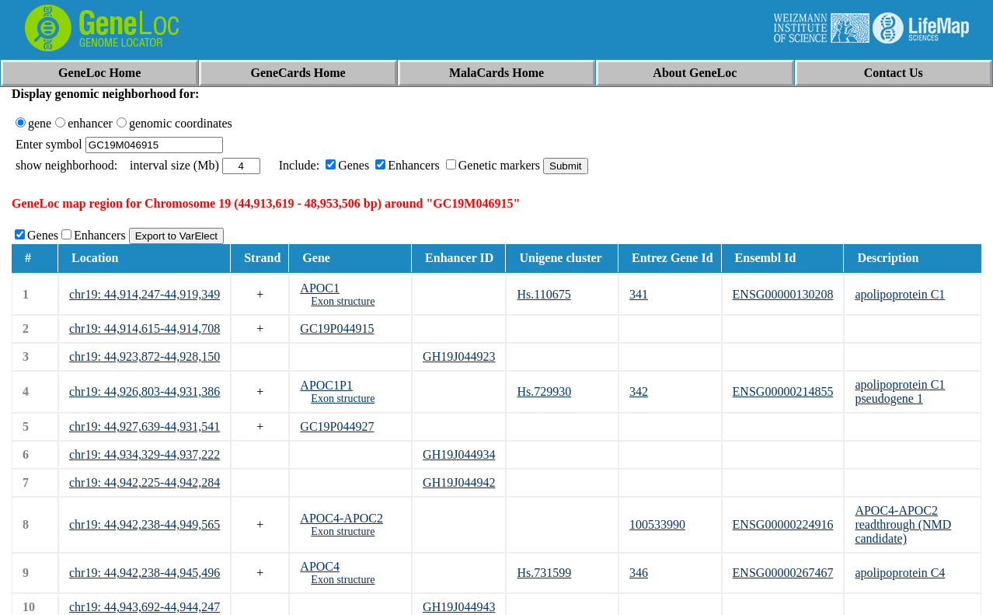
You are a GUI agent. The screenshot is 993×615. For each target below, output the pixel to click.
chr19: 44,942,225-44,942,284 (144, 482)
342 (638, 391)
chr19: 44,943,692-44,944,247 (144, 606)
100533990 (657, 524)
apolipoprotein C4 (900, 572)
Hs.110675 (543, 294)
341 (638, 294)
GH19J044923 (459, 356)
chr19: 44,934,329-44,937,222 (144, 454)
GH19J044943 (459, 606)
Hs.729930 (544, 391)
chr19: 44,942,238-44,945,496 (144, 572)
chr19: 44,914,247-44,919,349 (144, 294)
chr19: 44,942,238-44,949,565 (144, 524)
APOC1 (320, 288)
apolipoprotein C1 (900, 294)
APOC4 (320, 566)
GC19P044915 (337, 328)
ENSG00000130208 (783, 294)
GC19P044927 (337, 426)
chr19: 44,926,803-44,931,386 (144, 391)
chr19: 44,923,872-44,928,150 (144, 356)
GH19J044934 (459, 454)
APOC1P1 (326, 385)
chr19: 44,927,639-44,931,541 (144, 426)
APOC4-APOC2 (341, 518)
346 (638, 572)
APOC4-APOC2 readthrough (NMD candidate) (903, 524)
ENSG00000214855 (783, 391)
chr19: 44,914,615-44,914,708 (144, 328)
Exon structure (343, 301)
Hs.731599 (544, 572)
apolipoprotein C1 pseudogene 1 (900, 391)
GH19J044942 (459, 482)
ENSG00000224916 (783, 524)
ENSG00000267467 (783, 572)
